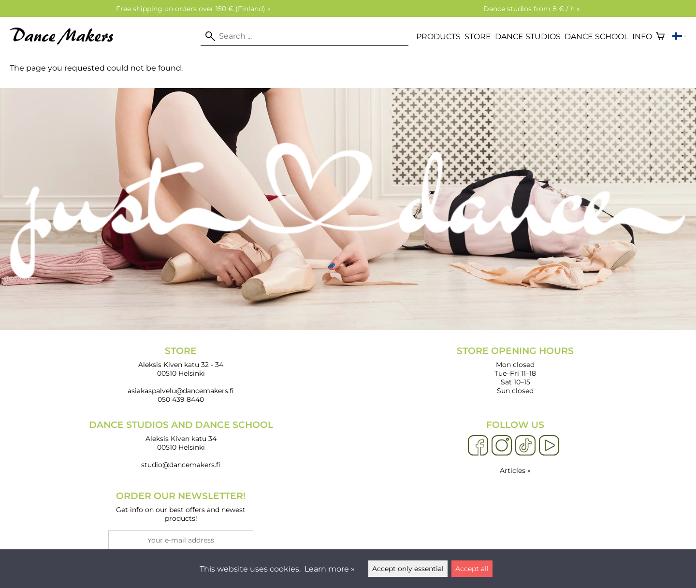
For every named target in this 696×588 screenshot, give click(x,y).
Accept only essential (408, 568)
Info (642, 36)
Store (477, 36)
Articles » (515, 470)
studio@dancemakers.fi (180, 464)
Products (438, 36)
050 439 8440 (181, 399)
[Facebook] (478, 445)
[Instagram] (502, 445)
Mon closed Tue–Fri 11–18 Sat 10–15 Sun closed (515, 370)
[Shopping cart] (660, 36)
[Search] (304, 36)
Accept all (472, 568)
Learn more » (329, 568)
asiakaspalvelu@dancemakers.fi (181, 390)
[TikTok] (525, 445)
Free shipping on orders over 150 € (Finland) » (193, 8)
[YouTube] (549, 445)
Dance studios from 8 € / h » (531, 8)
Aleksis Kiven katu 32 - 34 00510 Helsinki (180, 361)
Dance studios (528, 36)
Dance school (596, 36)
